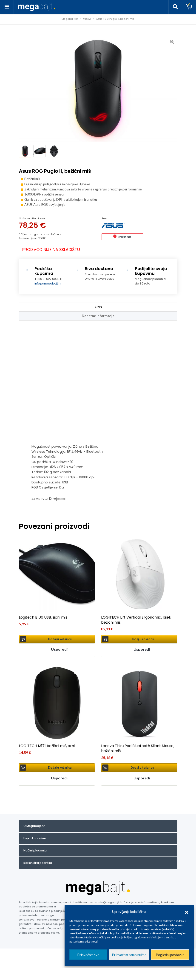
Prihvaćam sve (88, 955)
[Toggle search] (175, 7)
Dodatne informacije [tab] (98, 315)
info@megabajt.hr (48, 283)
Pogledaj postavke (170, 955)
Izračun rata (124, 235)
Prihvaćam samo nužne (129, 955)
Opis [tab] (98, 306)
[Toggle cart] (189, 7)
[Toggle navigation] (7, 7)
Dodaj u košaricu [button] (59, 638)
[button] (186, 911)
